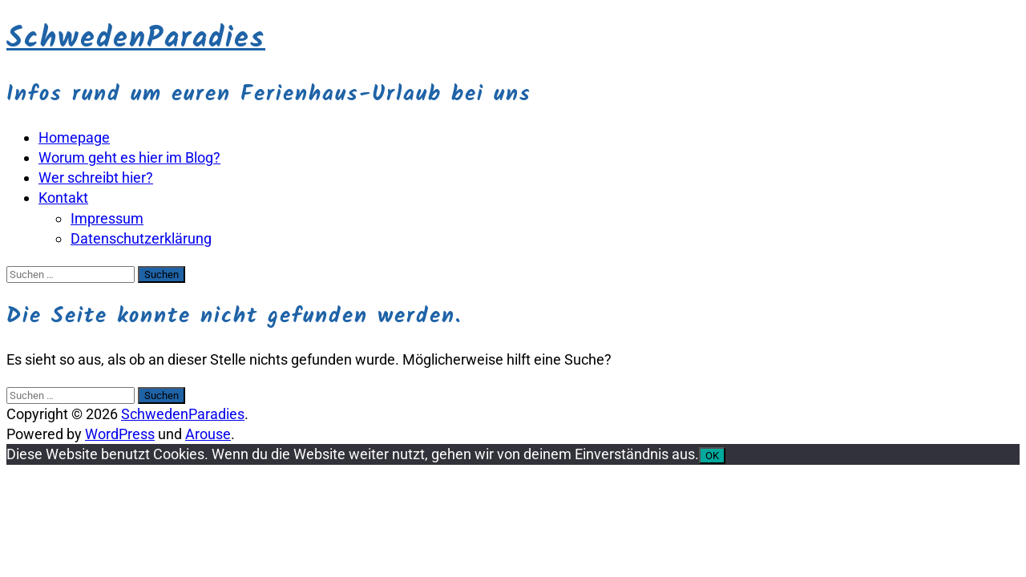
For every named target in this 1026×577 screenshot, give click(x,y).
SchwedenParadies (135, 39)
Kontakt (63, 197)
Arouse (208, 434)
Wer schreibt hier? (95, 177)
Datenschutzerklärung (141, 238)
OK (712, 456)
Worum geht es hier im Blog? (129, 157)
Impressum (107, 218)
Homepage (74, 137)
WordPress (120, 434)
